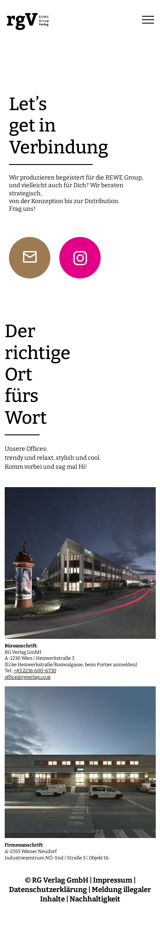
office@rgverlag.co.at (28, 677)
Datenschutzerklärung (48, 889)
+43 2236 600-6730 (35, 671)
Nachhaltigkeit (95, 899)
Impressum (112, 880)
